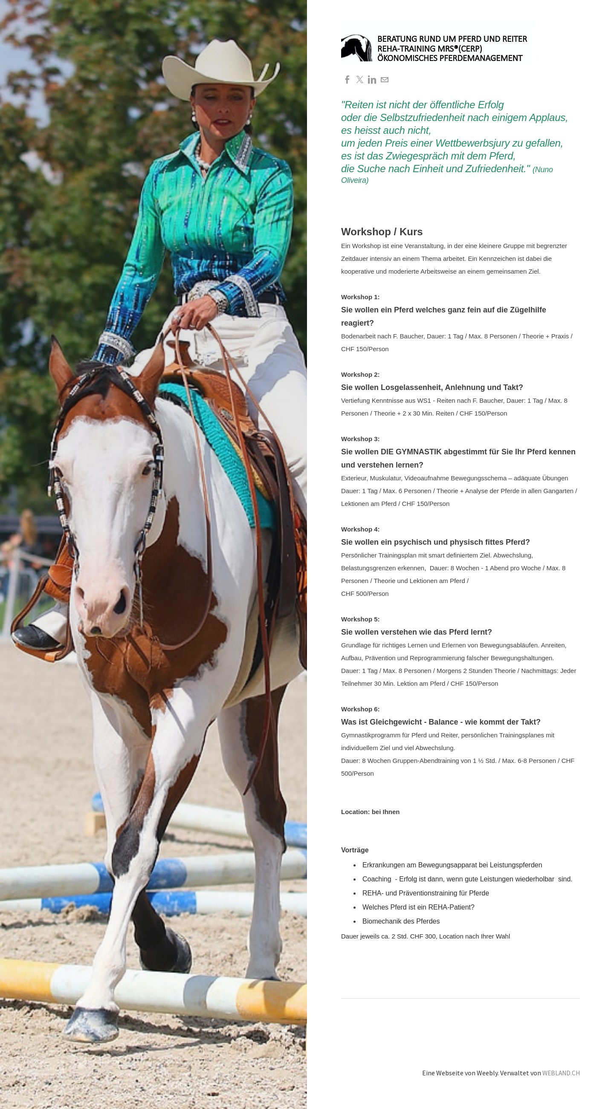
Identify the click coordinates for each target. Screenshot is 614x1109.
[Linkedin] (373, 79)
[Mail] (386, 79)
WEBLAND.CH (560, 1072)
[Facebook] (347, 79)
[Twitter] (360, 79)
